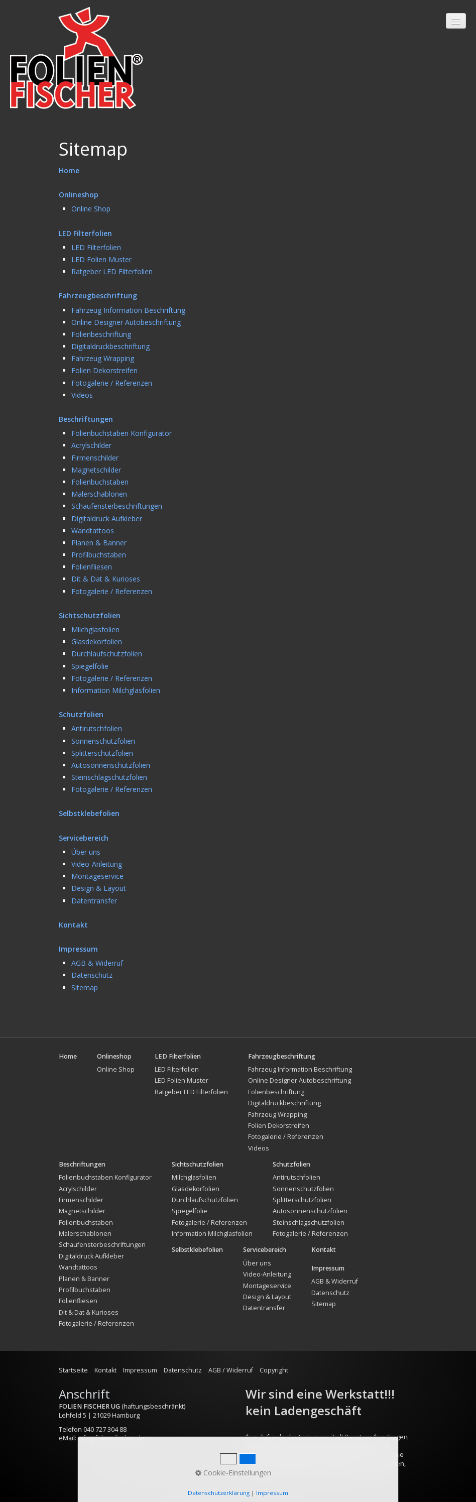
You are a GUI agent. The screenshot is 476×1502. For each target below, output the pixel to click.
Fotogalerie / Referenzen (111, 383)
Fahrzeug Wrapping (102, 358)
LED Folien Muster (101, 259)
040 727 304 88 (105, 1429)
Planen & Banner (99, 542)
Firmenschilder (94, 458)
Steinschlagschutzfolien (109, 777)
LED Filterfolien (96, 247)
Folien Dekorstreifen (104, 370)
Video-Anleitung (96, 864)
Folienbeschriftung (101, 334)
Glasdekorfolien (96, 641)
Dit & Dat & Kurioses (105, 579)
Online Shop (90, 208)
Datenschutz (91, 975)
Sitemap (84, 987)
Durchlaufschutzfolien (106, 653)
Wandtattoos (92, 530)
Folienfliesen (91, 566)
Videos (82, 395)
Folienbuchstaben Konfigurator (121, 433)
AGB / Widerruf (230, 1370)
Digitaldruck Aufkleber (106, 518)
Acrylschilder (91, 445)
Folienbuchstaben (100, 482)
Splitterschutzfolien (102, 753)
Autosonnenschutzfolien (110, 765)
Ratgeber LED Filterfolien (112, 271)
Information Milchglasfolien (115, 690)
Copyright (274, 1370)
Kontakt (105, 1370)
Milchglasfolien (95, 629)
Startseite (73, 1370)
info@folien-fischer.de (111, 1438)
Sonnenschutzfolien (103, 741)
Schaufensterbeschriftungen (116, 506)
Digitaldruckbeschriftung (110, 346)
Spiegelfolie (89, 666)
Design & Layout (98, 888)
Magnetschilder (96, 470)
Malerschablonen (99, 494)
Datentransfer (94, 900)
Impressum (140, 1370)
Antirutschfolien (96, 728)
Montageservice (97, 876)
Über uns (85, 852)
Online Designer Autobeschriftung (126, 322)
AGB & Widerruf (97, 963)
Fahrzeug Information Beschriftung (128, 310)
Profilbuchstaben (98, 554)
